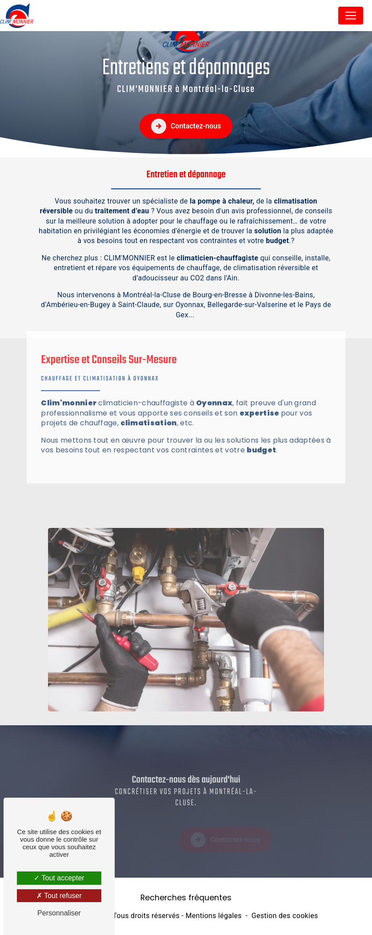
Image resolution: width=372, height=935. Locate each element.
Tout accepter (59, 878)
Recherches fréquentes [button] (186, 897)
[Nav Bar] (350, 15)
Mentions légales (213, 915)
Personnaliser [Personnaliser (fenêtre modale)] (59, 913)
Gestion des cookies (285, 915)
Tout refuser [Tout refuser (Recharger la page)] (59, 895)
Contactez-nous (186, 126)
